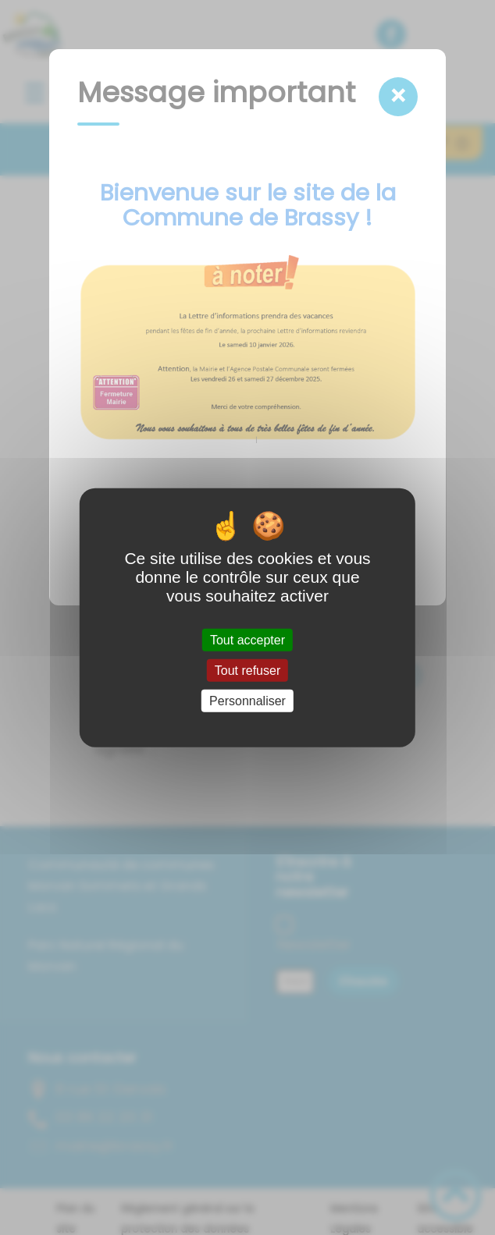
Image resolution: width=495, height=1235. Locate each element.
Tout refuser (247, 669)
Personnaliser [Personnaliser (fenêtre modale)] (247, 701)
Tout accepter (247, 639)
